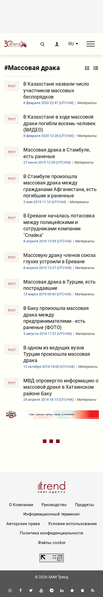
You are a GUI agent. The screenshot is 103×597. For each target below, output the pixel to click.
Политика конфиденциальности (51, 533)
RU (71, 44)
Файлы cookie (51, 542)
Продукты (84, 504)
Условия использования (72, 523)
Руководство (54, 504)
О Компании (21, 504)
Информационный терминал (51, 514)
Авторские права (23, 523)
